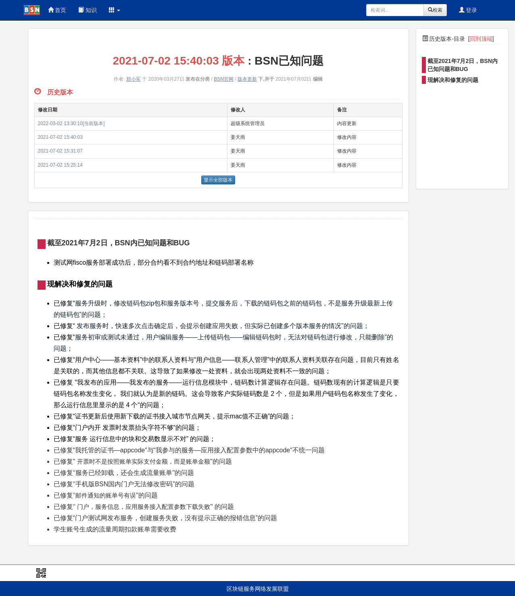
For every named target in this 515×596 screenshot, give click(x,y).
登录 (468, 10)
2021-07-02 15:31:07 (60, 151)
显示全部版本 (218, 180)
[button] (114, 10)
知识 (87, 10)
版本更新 (247, 79)
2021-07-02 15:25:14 (60, 165)
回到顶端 (481, 39)
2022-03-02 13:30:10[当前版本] (71, 123)
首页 (57, 10)
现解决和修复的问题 (452, 80)
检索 (435, 10)
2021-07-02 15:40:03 (60, 137)
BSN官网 (224, 79)
